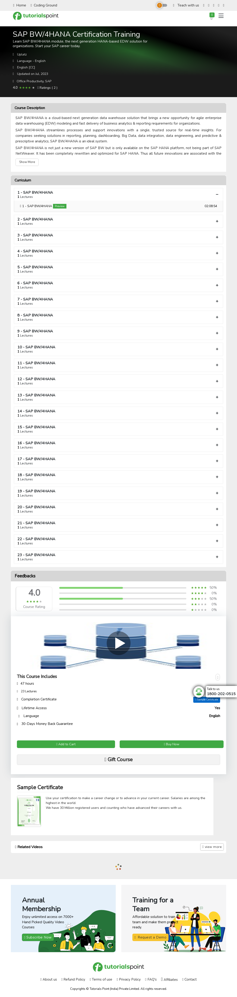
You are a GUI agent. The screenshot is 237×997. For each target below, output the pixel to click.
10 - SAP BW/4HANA (118, 349)
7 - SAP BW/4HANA (118, 301)
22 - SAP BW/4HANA (118, 541)
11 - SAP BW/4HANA (118, 365)
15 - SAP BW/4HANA (118, 429)
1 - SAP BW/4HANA (118, 194)
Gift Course (118, 759)
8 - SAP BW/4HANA (118, 317)
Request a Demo (150, 937)
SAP (48, 81)
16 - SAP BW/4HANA (118, 445)
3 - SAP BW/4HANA (118, 237)
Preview (60, 206)
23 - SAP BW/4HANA (118, 556)
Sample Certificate (206, 699)
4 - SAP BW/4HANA (118, 253)
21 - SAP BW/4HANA (118, 525)
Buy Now (171, 744)
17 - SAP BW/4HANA (118, 461)
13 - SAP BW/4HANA (118, 397)
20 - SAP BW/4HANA (118, 509)
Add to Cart (65, 744)
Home (19, 5)
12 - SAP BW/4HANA (118, 381)
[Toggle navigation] (221, 16)
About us (48, 979)
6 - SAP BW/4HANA (118, 285)
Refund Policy (73, 979)
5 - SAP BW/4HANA (118, 269)
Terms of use (101, 979)
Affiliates (169, 979)
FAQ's (150, 979)
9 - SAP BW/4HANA (118, 333)
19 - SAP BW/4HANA (118, 493)
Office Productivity (30, 81)
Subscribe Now (38, 937)
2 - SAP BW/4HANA (118, 221)
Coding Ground (44, 5)
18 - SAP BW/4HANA (118, 477)
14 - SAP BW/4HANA (118, 413)
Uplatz (22, 54)
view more (212, 846)
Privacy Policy (128, 979)
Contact (189, 979)
